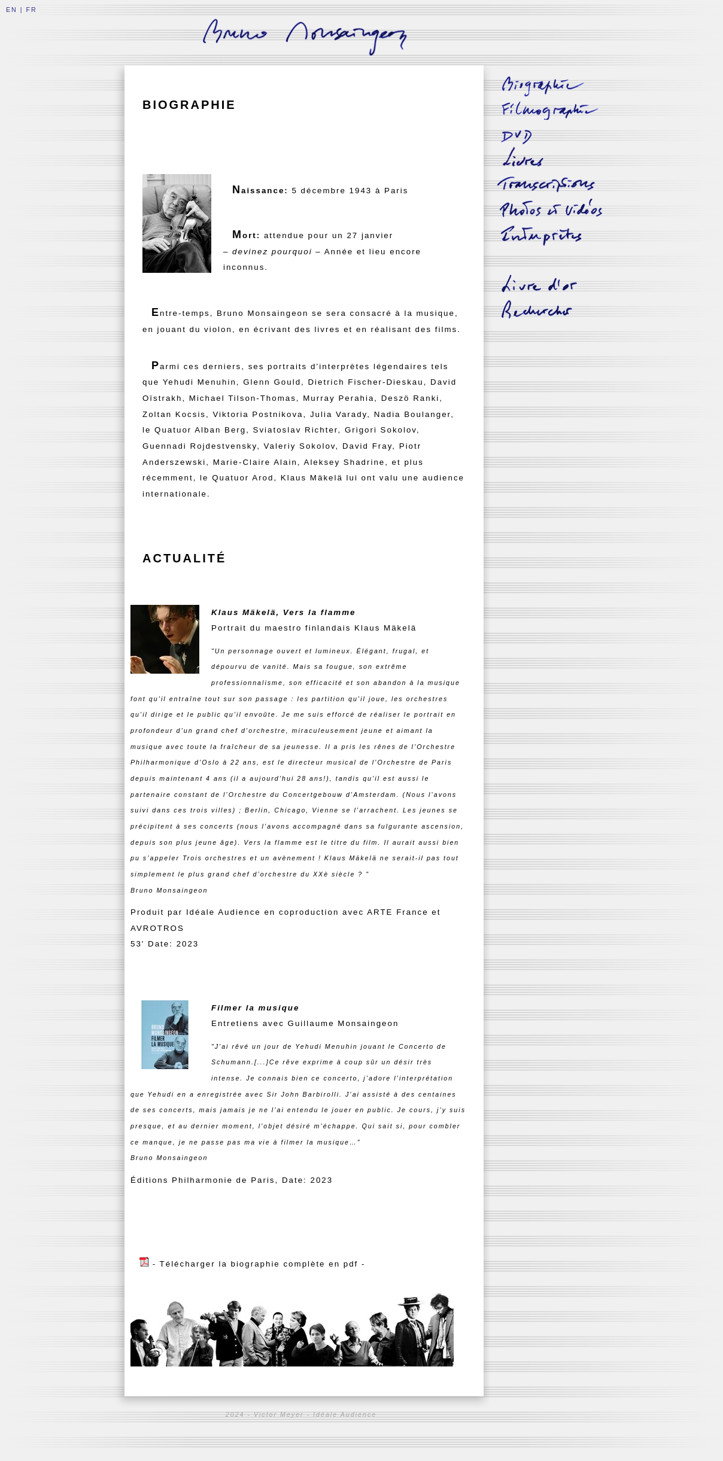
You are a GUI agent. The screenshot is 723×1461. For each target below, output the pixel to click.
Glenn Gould (272, 382)
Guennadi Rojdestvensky (199, 446)
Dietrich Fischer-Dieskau (365, 382)
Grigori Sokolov (381, 429)
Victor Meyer (279, 1414)
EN (11, 9)
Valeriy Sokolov (300, 446)
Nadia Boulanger (412, 414)
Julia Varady (338, 414)
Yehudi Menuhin (199, 382)
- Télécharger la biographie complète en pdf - (259, 1263)
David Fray (367, 446)
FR (31, 9)
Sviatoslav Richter (295, 429)
